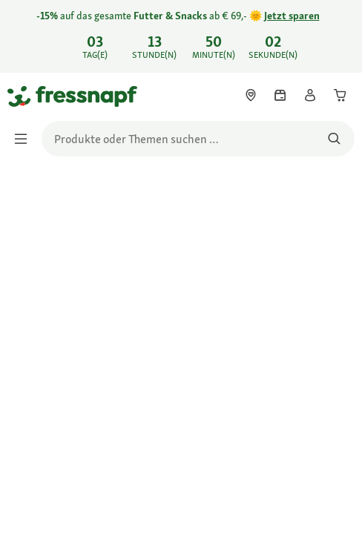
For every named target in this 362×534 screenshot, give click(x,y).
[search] (198, 138)
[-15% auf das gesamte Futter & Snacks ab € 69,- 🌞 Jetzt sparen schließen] (338, 34)
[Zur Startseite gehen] (24, 96)
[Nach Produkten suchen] (334, 138)
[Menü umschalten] (25, 139)
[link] (181, 36)
